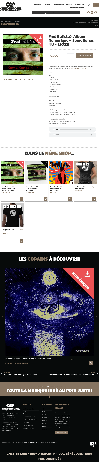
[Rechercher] (77, 12)
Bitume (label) (10, 363)
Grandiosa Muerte (22, 363)
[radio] (77, 164)
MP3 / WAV (94, 20)
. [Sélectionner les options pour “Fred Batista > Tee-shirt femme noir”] (94, 199)
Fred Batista (10, 23)
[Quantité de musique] (70, 55)
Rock (96, 23)
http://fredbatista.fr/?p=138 (78, 68)
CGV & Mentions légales (30, 442)
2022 (96, 25)
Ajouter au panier (84, 55)
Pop (92, 23)
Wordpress (53, 442)
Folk (88, 23)
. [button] (21, 199)
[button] (16, 80)
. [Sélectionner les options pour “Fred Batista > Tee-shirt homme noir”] (21, 241)
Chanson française (79, 23)
